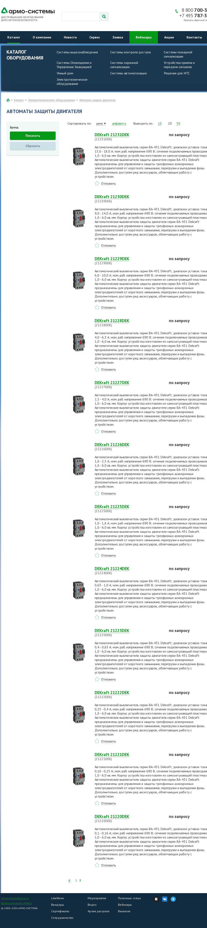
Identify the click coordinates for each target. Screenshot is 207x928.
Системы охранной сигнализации (124, 65)
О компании (42, 37)
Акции (169, 37)
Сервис (94, 37)
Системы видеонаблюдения (77, 52)
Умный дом (65, 73)
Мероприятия (97, 898)
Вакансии (124, 911)
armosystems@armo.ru (15, 898)
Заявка (118, 37)
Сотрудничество (62, 918)
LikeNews (57, 898)
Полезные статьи (129, 898)
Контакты (194, 37)
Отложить (108, 183)
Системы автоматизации (128, 73)
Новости (70, 37)
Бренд (14, 127)
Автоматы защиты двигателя (97, 100)
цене (99, 123)
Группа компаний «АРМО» (16, 903)
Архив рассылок (99, 911)
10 (160, 123)
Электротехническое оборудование (72, 81)
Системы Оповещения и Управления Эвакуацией (74, 65)
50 (178, 123)
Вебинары (144, 37)
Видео (92, 905)
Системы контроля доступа (130, 52)
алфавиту (119, 123)
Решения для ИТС (177, 73)
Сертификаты (60, 911)
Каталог (13, 37)
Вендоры (57, 905)
